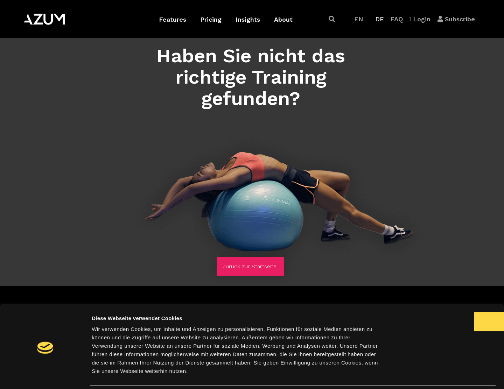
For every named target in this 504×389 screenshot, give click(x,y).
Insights (248, 19)
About (283, 19)
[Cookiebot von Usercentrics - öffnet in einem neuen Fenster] (45, 375)
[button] (331, 19)
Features (172, 19)
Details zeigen (372, 375)
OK (446, 297)
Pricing (211, 19)
